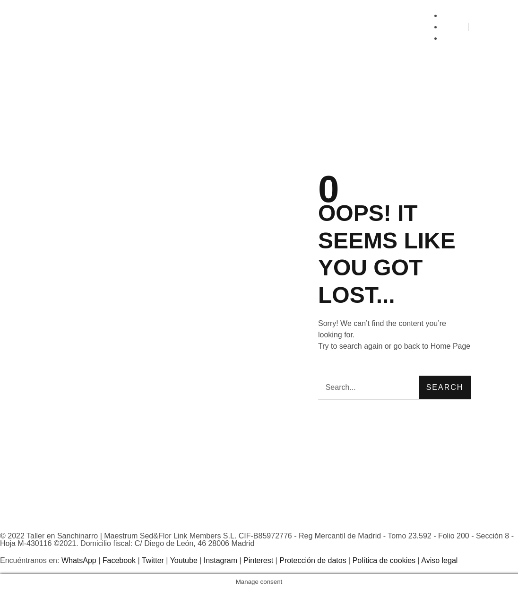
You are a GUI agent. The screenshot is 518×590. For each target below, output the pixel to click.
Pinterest (258, 560)
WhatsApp (78, 560)
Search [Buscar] (445, 387)
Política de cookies (384, 560)
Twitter (153, 560)
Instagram (220, 560)
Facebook (119, 560)
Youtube (184, 560)
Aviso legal (439, 560)
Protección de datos (312, 560)
